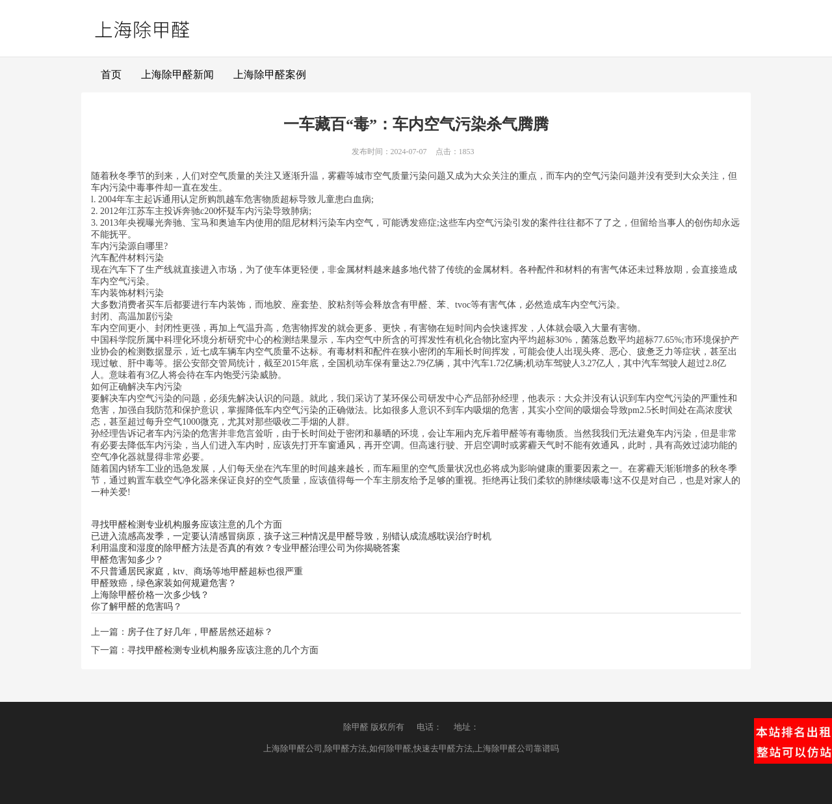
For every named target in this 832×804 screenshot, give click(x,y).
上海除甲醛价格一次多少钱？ (150, 595)
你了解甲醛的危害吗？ (136, 606)
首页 (111, 74)
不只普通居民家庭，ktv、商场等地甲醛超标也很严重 (197, 571)
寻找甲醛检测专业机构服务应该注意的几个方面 (186, 524)
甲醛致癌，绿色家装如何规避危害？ (164, 583)
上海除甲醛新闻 (177, 74)
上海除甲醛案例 (269, 74)
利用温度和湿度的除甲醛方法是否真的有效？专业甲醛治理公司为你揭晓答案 (245, 548)
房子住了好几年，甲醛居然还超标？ (200, 632)
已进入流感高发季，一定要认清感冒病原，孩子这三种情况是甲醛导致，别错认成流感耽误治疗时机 (291, 536)
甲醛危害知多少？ (127, 560)
